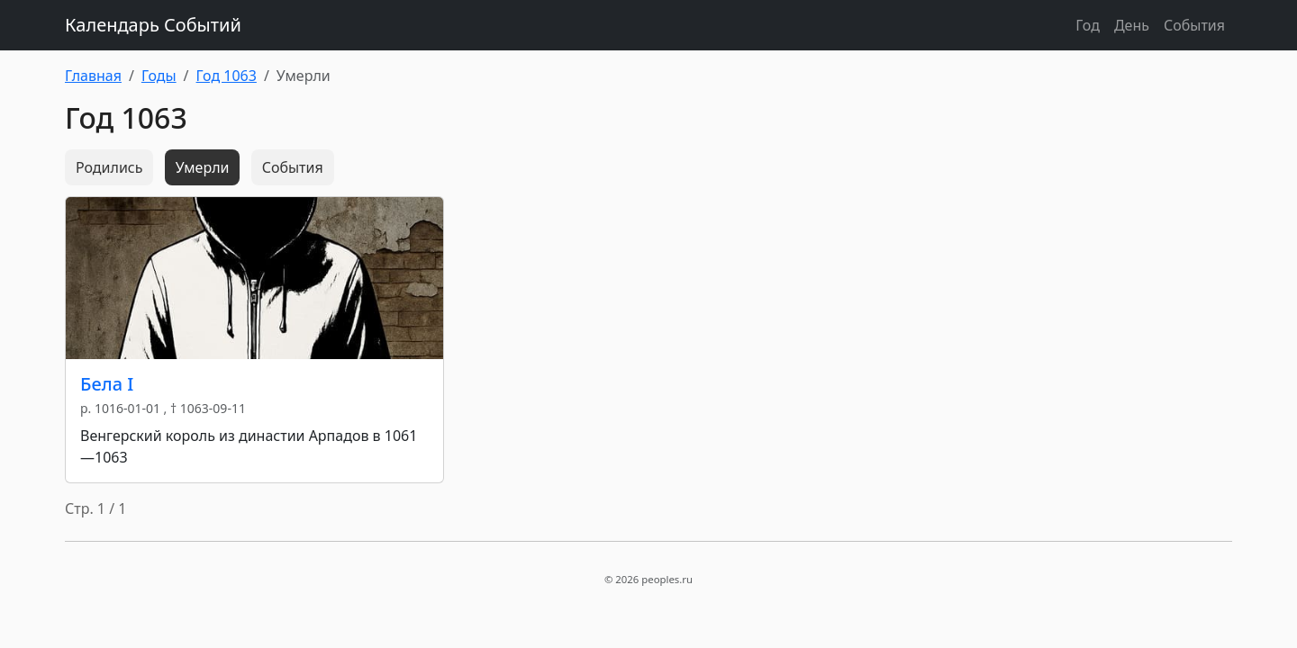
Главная (93, 76)
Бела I (106, 384)
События (1194, 25)
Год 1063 (226, 76)
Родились (109, 167)
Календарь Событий (153, 25)
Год (1087, 25)
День (1131, 25)
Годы (159, 76)
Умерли (203, 167)
